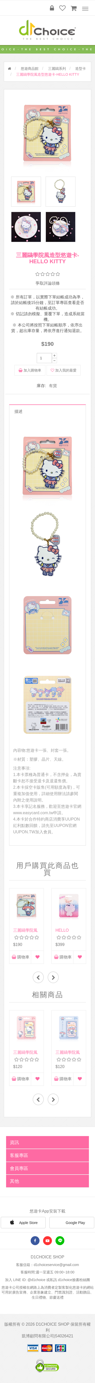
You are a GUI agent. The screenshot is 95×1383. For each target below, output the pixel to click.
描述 (18, 412)
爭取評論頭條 (47, 284)
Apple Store (23, 1223)
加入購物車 (29, 371)
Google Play (72, 1223)
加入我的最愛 (64, 371)
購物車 (20, 958)
